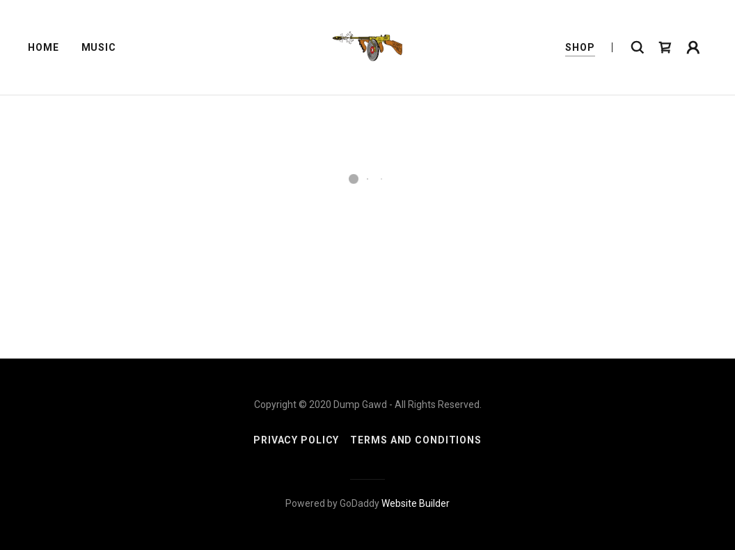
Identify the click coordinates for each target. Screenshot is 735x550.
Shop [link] (580, 47)
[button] (665, 47)
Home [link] (43, 47)
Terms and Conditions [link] (416, 440)
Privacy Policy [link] (296, 440)
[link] (367, 46)
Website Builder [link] (415, 503)
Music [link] (98, 47)
